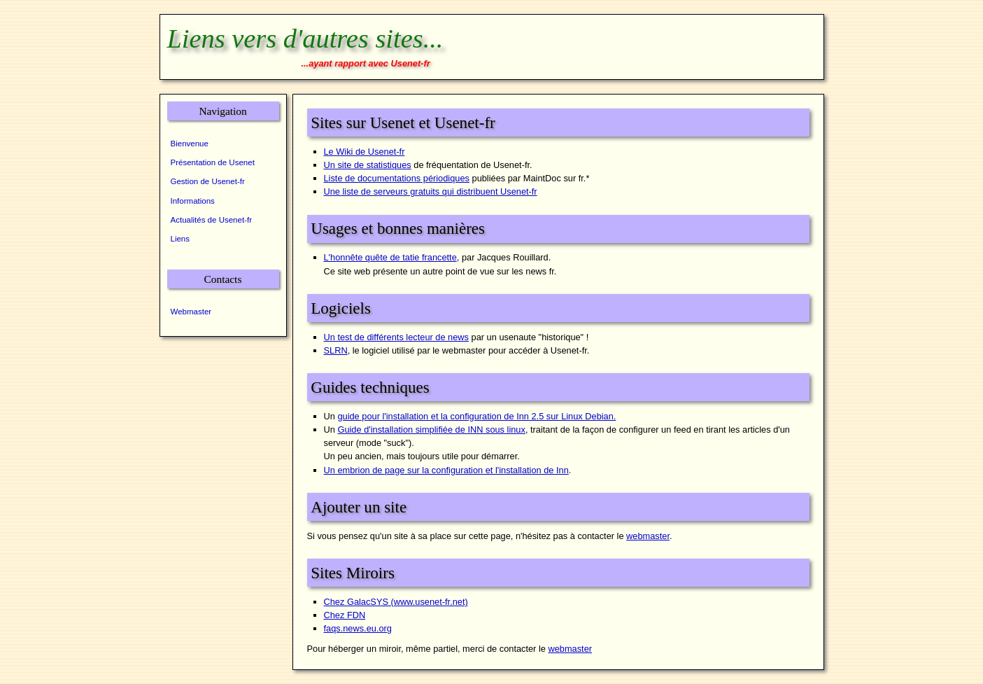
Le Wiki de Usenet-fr (364, 151)
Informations (193, 201)
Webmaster (191, 311)
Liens (180, 239)
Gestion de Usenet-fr (208, 181)
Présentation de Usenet (213, 162)
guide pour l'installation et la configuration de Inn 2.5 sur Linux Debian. (476, 416)
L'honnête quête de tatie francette (390, 257)
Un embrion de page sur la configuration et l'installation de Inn (446, 470)
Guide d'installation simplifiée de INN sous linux (431, 429)
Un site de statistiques (367, 165)
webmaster (648, 536)
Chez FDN (345, 615)
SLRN (336, 350)
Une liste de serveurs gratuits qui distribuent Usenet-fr (430, 191)
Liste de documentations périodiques (396, 178)
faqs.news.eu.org (358, 628)
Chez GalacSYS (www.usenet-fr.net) (396, 601)
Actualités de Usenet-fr (212, 220)
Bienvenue (189, 143)
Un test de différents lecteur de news (396, 337)
